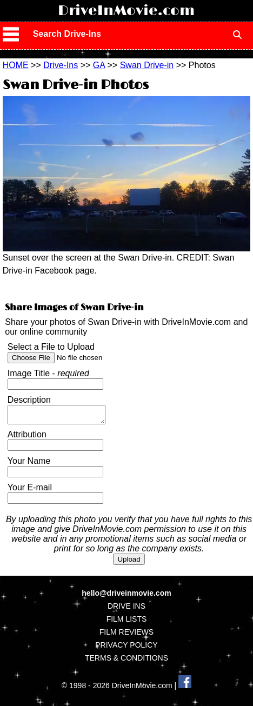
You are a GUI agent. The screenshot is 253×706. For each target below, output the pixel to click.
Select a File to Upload (51, 346)
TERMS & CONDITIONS (126, 661)
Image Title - (48, 373)
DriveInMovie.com (126, 10)
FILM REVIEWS (126, 635)
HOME (16, 65)
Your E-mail (30, 490)
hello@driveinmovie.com (126, 596)
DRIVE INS (126, 609)
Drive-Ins (60, 65)
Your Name (29, 464)
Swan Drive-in (147, 65)
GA (99, 65)
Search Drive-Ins (67, 33)
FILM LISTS (126, 622)
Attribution (27, 437)
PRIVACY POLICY (126, 648)
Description (29, 399)
